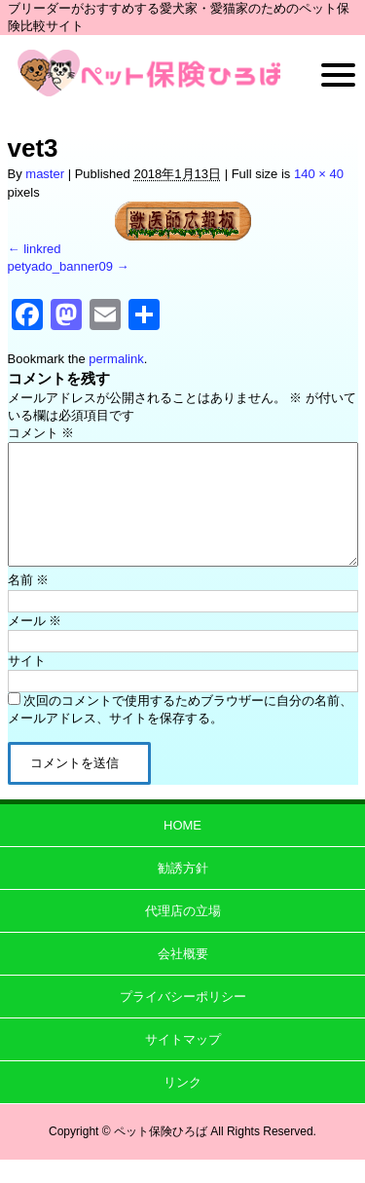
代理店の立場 (183, 934)
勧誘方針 (183, 891)
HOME (182, 848)
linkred (41, 248)
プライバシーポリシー (183, 1020)
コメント (41, 432)
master (44, 173)
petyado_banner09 (60, 266)
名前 (29, 603)
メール (35, 644)
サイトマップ (183, 1062)
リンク (182, 1105)
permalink (116, 358)
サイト (27, 684)
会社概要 (183, 977)
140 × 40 (319, 173)
